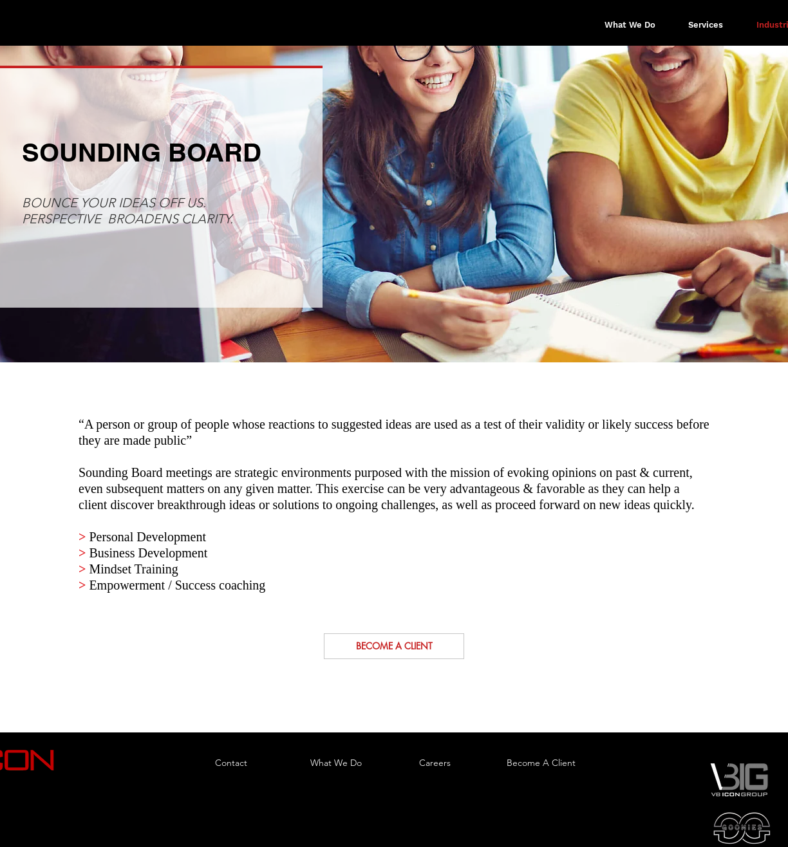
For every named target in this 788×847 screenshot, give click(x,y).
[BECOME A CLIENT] (394, 646)
